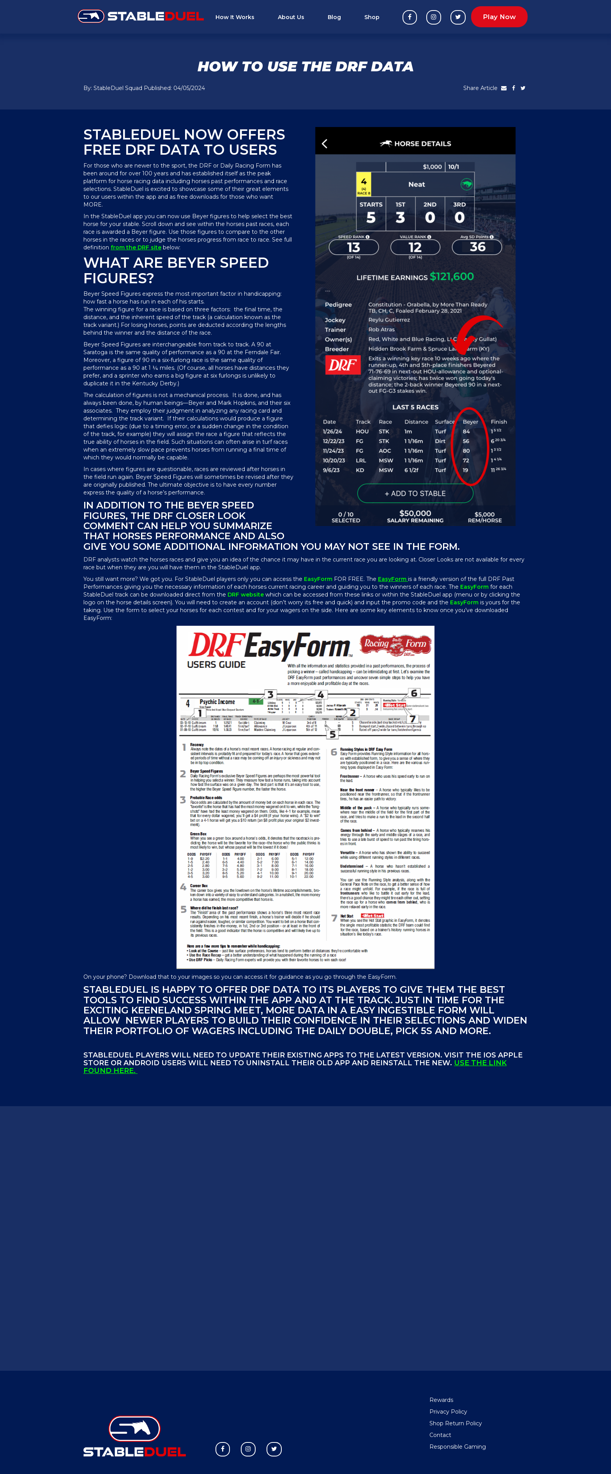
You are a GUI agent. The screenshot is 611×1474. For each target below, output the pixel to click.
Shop (372, 17)
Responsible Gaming (457, 1446)
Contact (440, 1435)
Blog (334, 17)
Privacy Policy (448, 1411)
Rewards (441, 1399)
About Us (291, 17)
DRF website (246, 594)
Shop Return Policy (455, 1423)
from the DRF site (136, 247)
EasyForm (393, 579)
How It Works (234, 17)
